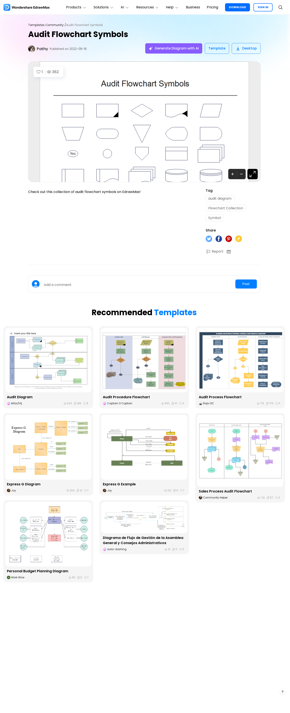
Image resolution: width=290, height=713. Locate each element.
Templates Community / (47, 25)
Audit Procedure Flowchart (126, 397)
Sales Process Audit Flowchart (225, 491)
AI (124, 7)
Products (75, 7)
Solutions (103, 7)
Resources (147, 7)
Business (193, 7)
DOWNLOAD (237, 7)
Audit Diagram (19, 397)
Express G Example (119, 484)
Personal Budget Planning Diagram (37, 571)
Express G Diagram (23, 484)
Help (172, 7)
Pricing (212, 7)
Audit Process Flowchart (220, 397)
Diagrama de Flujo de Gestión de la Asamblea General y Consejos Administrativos (143, 541)
